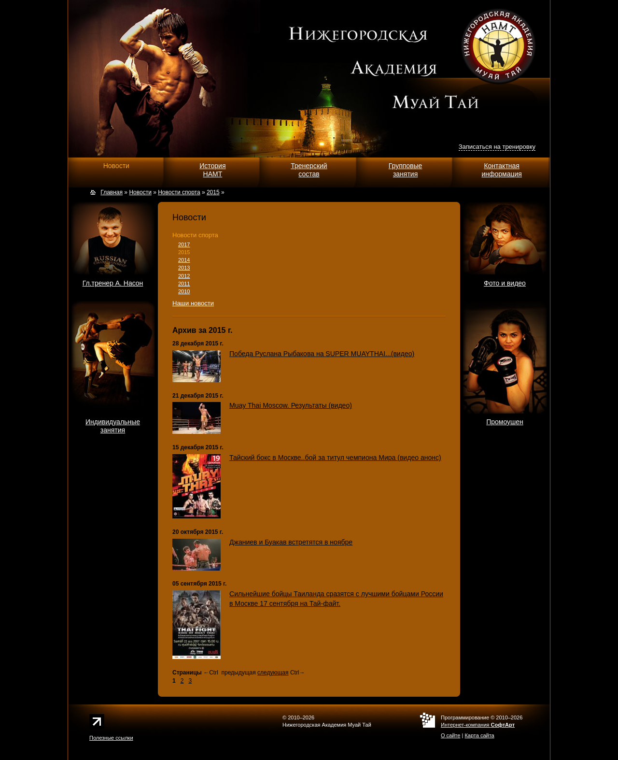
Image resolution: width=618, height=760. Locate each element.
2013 (184, 268)
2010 (184, 291)
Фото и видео (505, 283)
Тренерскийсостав (309, 170)
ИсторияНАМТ (212, 170)
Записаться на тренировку (497, 146)
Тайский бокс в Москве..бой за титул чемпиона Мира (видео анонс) (335, 457)
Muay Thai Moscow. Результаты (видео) (290, 405)
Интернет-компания (478, 725)
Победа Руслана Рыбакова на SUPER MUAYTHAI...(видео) (321, 354)
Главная (111, 192)
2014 (184, 260)
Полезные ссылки (111, 738)
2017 (184, 244)
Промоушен (504, 422)
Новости (116, 166)
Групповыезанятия (405, 170)
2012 (184, 276)
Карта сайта (479, 735)
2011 (184, 284)
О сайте (450, 735)
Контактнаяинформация (501, 170)
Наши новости (193, 303)
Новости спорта (195, 235)
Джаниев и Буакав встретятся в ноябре (290, 542)
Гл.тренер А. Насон (113, 283)
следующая (272, 672)
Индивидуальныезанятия (112, 426)
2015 (184, 252)
